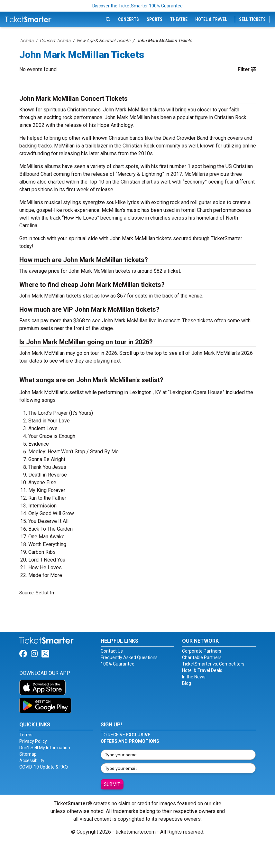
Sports (154, 19)
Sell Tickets (252, 19)
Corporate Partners (201, 651)
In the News (194, 676)
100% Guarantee (117, 663)
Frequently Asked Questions (129, 657)
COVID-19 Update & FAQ (43, 767)
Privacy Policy (33, 741)
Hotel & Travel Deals (202, 670)
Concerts (128, 19)
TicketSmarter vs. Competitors (213, 663)
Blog (186, 683)
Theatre (179, 19)
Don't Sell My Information (44, 747)
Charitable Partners (202, 657)
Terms (25, 734)
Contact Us (112, 651)
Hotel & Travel (211, 19)
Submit (112, 784)
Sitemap (28, 754)
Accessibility (31, 760)
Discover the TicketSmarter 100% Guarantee (137, 5)
